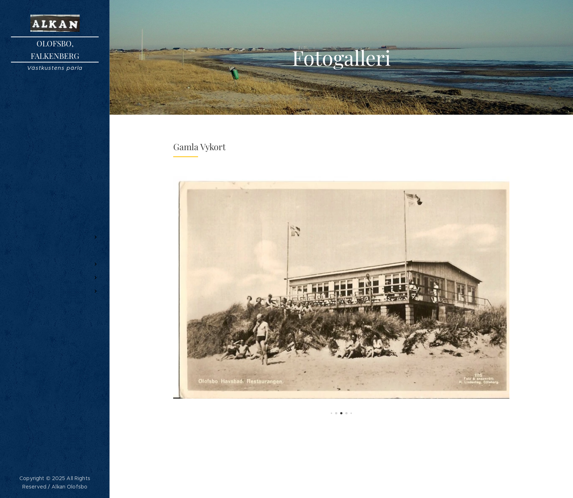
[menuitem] (54, 215)
